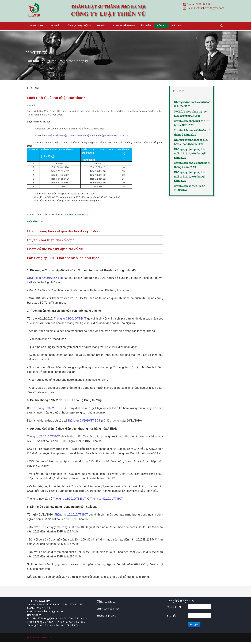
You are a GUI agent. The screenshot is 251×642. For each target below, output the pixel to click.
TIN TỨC (101, 25)
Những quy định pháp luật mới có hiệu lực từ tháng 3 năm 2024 (190, 176)
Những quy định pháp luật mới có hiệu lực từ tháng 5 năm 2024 (190, 153)
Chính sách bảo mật (108, 608)
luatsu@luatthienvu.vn (76, 214)
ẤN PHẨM (146, 25)
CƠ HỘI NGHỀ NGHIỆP (123, 25)
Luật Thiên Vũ (35, 221)
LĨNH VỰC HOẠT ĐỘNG (78, 25)
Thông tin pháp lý (106, 615)
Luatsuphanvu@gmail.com (209, 8)
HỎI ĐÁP (161, 25)
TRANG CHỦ (36, 25)
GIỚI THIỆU (54, 25)
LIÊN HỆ (176, 25)
